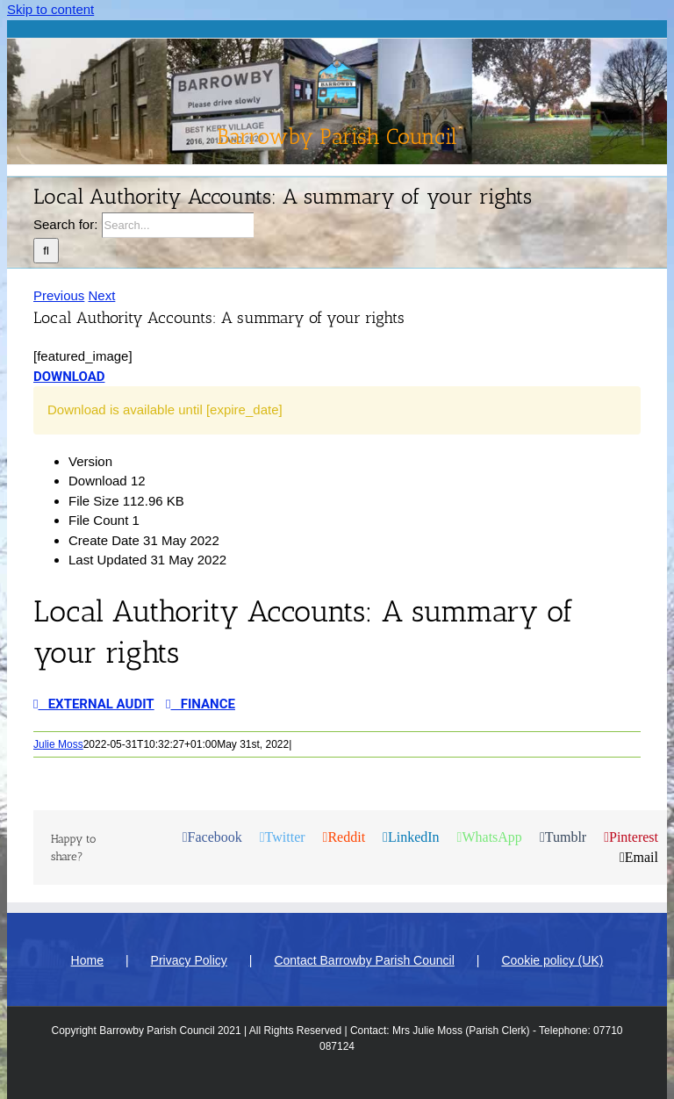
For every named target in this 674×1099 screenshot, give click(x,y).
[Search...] (178, 225)
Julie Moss (58, 744)
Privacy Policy (189, 960)
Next (102, 295)
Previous (58, 295)
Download (68, 376)
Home (87, 960)
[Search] (46, 250)
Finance (200, 704)
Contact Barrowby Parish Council (364, 960)
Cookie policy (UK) (552, 960)
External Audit (93, 704)
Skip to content (50, 9)
